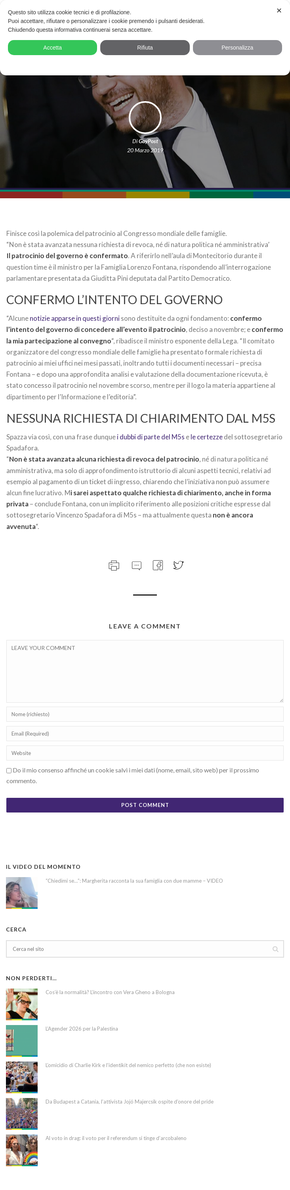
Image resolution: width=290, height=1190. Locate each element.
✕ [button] (279, 11)
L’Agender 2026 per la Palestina (82, 1028)
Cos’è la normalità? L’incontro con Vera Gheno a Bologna (110, 992)
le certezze (207, 437)
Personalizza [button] (237, 47)
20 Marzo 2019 (145, 150)
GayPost (148, 141)
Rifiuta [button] (145, 47)
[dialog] (145, 37)
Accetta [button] (52, 47)
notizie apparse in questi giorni (75, 318)
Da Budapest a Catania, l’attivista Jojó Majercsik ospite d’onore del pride (130, 1101)
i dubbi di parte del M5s (151, 437)
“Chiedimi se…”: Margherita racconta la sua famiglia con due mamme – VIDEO (134, 881)
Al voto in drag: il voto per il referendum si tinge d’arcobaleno (116, 1138)
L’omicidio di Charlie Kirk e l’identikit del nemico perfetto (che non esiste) (128, 1065)
